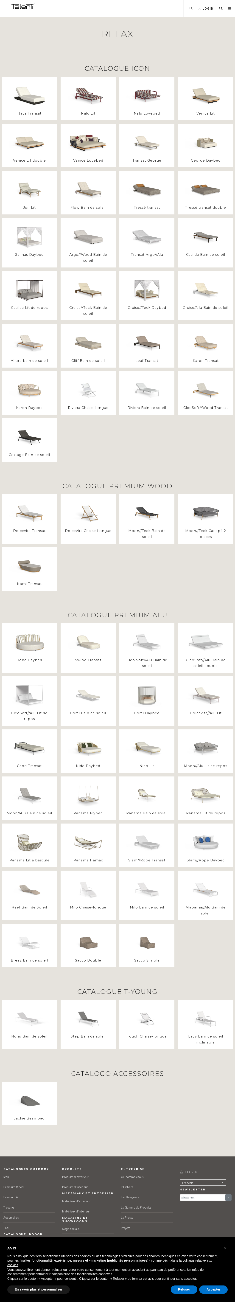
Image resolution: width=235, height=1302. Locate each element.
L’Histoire (127, 1187)
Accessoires (11, 1217)
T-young (8, 1207)
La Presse (127, 1217)
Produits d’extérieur (75, 1177)
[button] (221, 8)
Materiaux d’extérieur (76, 1201)
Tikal (6, 1228)
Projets (125, 1228)
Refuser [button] (184, 1289)
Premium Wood (13, 1187)
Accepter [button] (213, 1289)
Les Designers (130, 1197)
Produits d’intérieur (75, 1187)
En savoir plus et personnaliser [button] (38, 1289)
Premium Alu (11, 1197)
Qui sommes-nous (132, 1177)
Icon (6, 1177)
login (189, 1172)
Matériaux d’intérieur (76, 1211)
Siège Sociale (70, 1229)
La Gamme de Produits (136, 1207)
